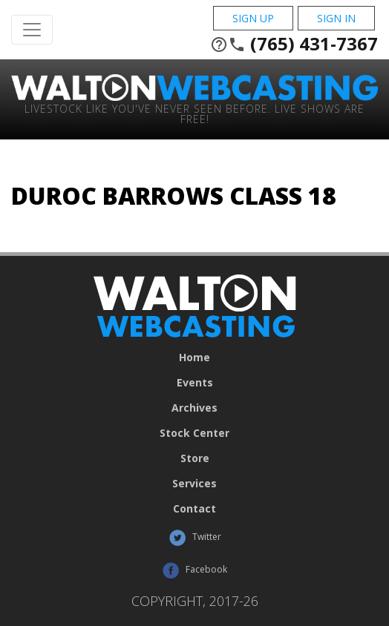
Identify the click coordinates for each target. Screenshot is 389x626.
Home (194, 357)
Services (194, 483)
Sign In (336, 18)
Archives (194, 408)
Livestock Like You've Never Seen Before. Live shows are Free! (194, 113)
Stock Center (194, 433)
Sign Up (253, 18)
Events (195, 383)
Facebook (194, 570)
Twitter (195, 538)
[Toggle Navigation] (32, 30)
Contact (194, 509)
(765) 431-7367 (294, 43)
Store (194, 458)
